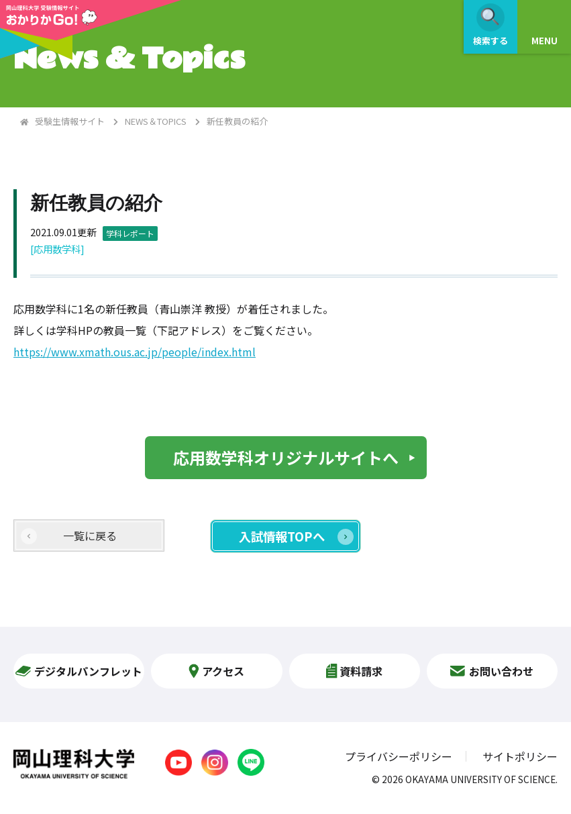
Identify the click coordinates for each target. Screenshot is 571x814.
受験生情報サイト (70, 121)
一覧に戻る (90, 535)
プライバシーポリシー (398, 756)
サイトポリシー (520, 756)
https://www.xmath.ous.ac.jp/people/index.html (134, 352)
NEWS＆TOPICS (156, 121)
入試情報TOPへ (282, 536)
